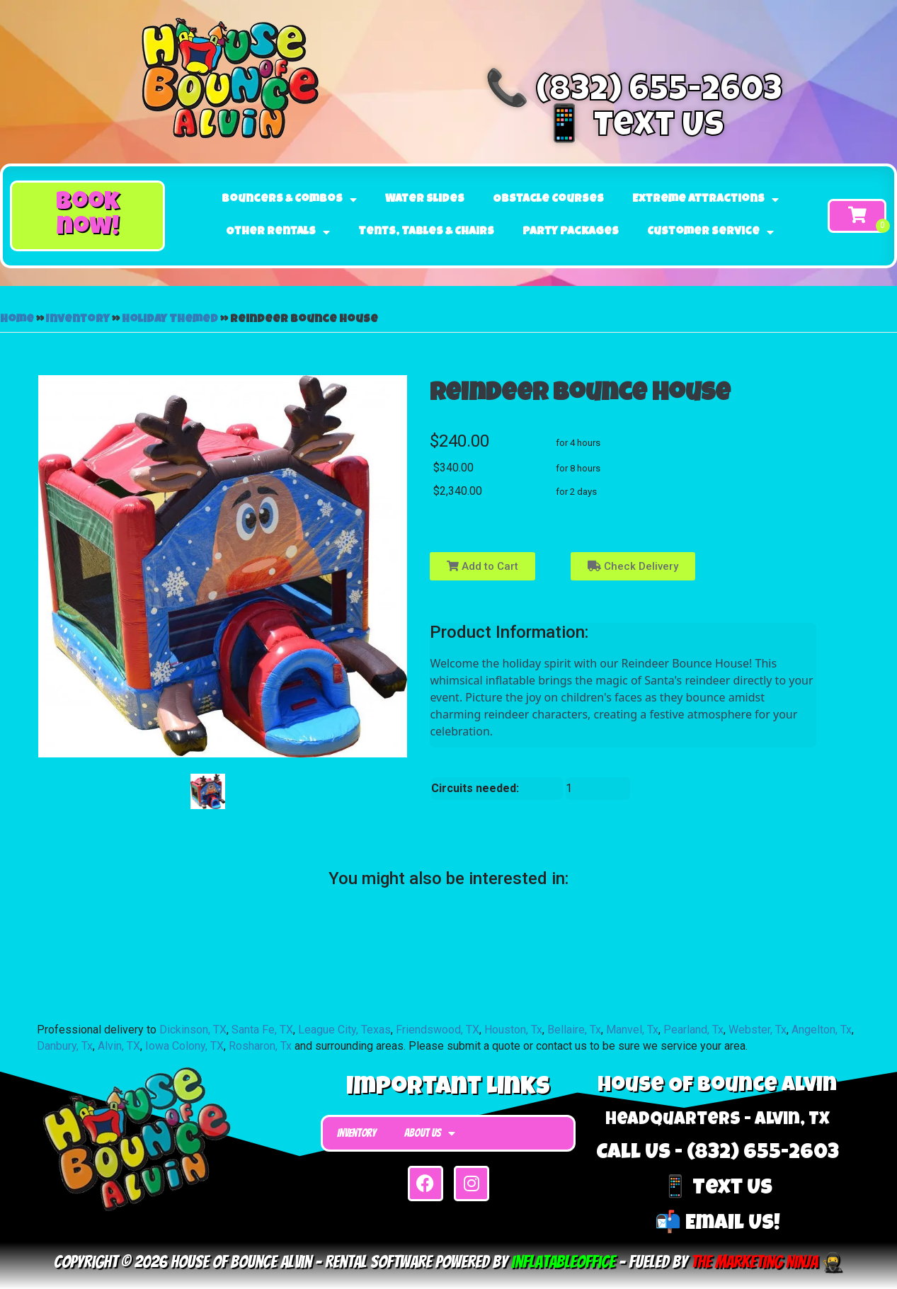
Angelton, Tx (822, 1029)
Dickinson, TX (193, 1029)
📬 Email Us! (717, 1224)
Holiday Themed (170, 320)
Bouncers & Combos (289, 199)
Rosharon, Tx (260, 1046)
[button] (87, 216)
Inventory (78, 320)
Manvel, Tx (632, 1029)
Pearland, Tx (693, 1029)
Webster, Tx (758, 1029)
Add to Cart (482, 566)
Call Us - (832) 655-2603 (717, 1153)
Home (17, 320)
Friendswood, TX (437, 1029)
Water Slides (424, 199)
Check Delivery (633, 566)
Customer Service (710, 232)
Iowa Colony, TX (184, 1046)
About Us (429, 1133)
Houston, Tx (513, 1029)
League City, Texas (344, 1029)
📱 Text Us (634, 128)
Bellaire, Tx (574, 1029)
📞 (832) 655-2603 (633, 92)
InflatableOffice (563, 1261)
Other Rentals (278, 232)
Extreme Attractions (705, 199)
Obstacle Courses (548, 199)
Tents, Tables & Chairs (426, 232)
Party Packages (570, 232)
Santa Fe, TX (262, 1029)
